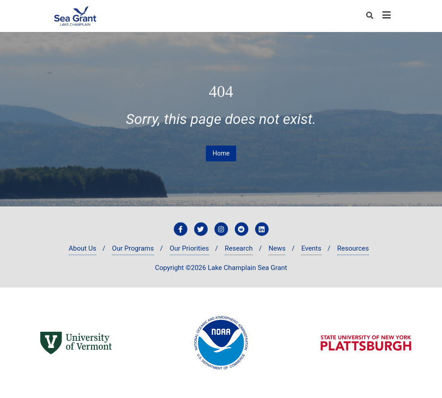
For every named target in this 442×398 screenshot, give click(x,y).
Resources (353, 248)
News (277, 248)
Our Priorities (189, 248)
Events (311, 248)
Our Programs (133, 248)
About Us (82, 248)
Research (239, 248)
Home (221, 153)
